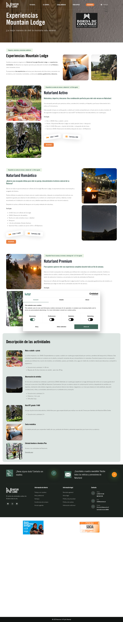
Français (106, 9)
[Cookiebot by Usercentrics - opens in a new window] (90, 294)
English (107, 11)
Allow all (86, 326)
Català (107, 7)
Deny (36, 326)
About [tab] (87, 299)
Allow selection (61, 326)
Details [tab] (61, 299)
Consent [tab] (35, 299)
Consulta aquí (29, 452)
